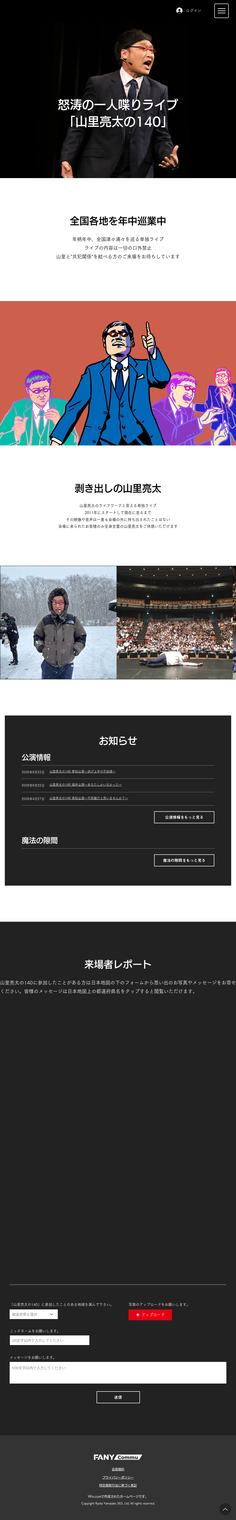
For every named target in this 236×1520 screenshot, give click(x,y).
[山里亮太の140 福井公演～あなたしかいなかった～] (131, 785)
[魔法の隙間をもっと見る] (184, 860)
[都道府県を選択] (34, 1314)
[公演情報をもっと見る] (184, 817)
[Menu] (221, 11)
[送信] (118, 1397)
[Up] (225, 1509)
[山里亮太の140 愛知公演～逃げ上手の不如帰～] (131, 771)
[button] (150, 1314)
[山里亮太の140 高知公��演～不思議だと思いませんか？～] (131, 798)
